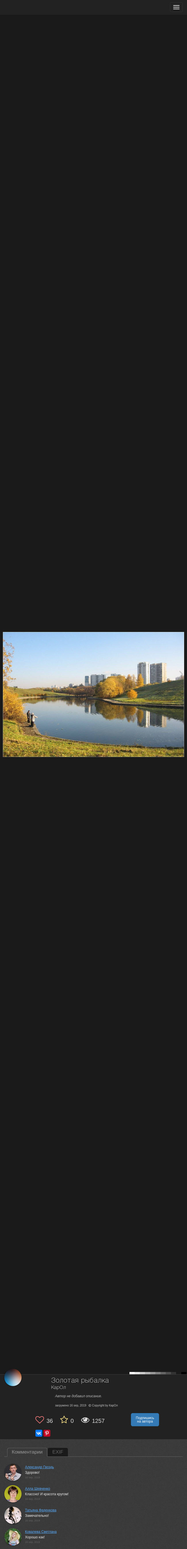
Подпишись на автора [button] (145, 1419)
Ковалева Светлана (41, 1532)
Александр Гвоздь (39, 1467)
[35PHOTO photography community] (27, 7)
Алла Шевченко (37, 1489)
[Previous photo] (5, 673)
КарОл (58, 1387)
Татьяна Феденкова (40, 1510)
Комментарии (27, 1452)
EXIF (57, 1452)
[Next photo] (181, 673)
